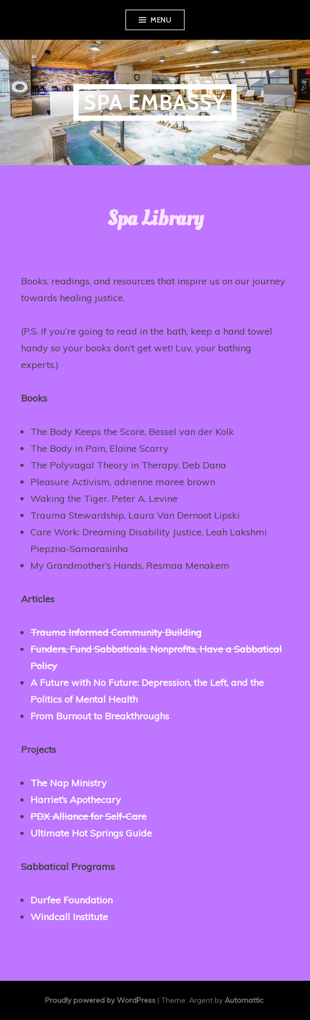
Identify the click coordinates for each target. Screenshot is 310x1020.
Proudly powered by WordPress (100, 1000)
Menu (160, 20)
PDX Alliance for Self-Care (88, 816)
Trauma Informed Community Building (116, 632)
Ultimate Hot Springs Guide (91, 833)
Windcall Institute (69, 917)
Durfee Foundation (71, 900)
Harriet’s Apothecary (75, 800)
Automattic (244, 1000)
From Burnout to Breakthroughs (99, 716)
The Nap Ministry (68, 783)
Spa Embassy (155, 102)
